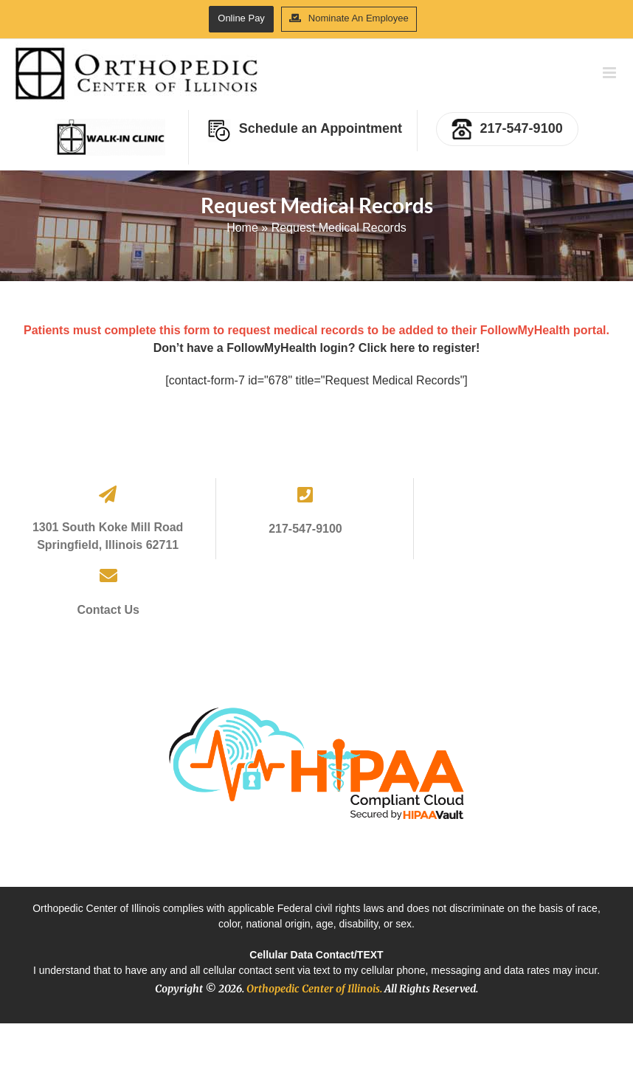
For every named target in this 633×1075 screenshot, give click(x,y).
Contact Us (108, 610)
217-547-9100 (507, 129)
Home (242, 227)
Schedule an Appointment (304, 130)
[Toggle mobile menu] (610, 72)
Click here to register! (419, 348)
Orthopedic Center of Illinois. (314, 988)
